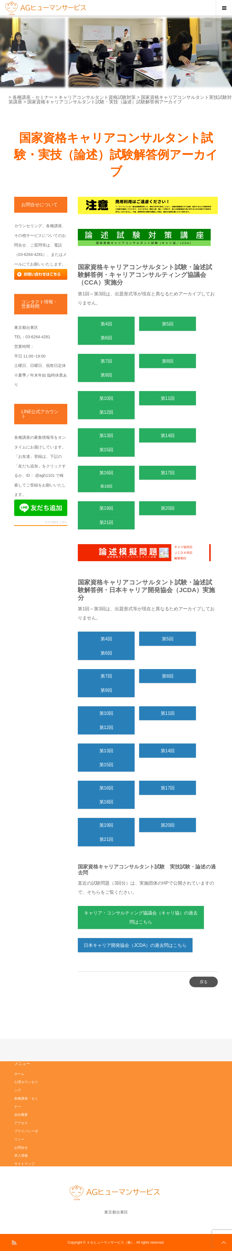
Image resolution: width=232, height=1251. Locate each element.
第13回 (106, 435)
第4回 (106, 323)
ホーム (19, 1074)
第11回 (168, 398)
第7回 (106, 361)
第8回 (168, 361)
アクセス (21, 1123)
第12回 (106, 412)
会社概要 (21, 1115)
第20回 (168, 508)
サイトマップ (24, 1164)
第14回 (168, 435)
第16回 (108, 472)
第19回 (106, 508)
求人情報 (21, 1156)
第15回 (106, 449)
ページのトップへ (56, 522)
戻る (204, 982)
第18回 (106, 486)
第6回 (106, 337)
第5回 (168, 323)
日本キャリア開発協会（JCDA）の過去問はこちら (135, 945)
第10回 (106, 398)
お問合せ (21, 1148)
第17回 (168, 472)
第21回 (106, 522)
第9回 (106, 375)
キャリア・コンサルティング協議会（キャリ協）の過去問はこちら (141, 917)
